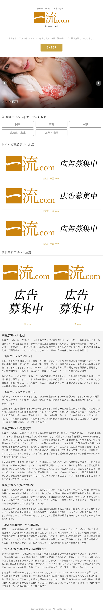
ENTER (51, 47)
